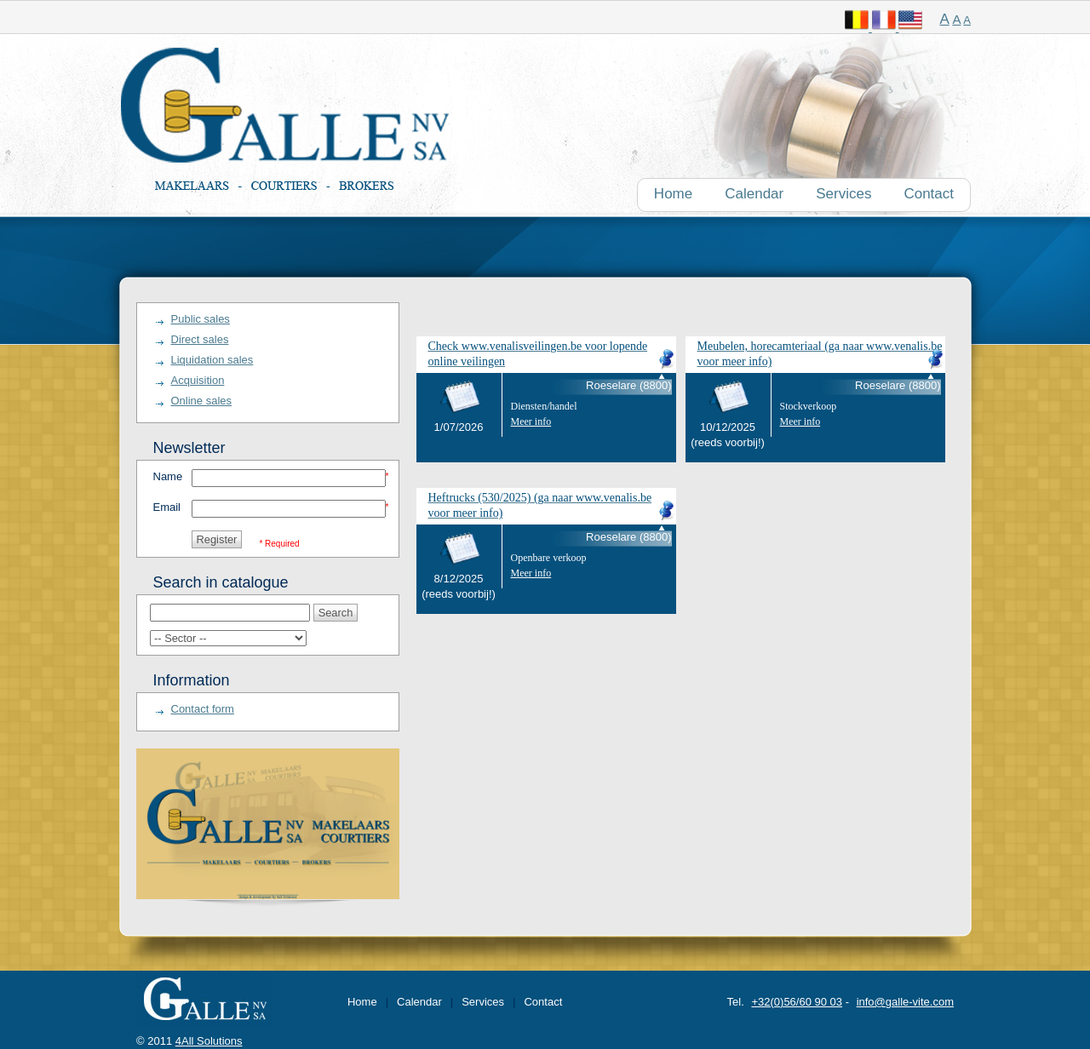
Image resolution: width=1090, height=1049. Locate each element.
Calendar (419, 1001)
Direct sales (200, 339)
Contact (543, 1001)
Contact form (202, 708)
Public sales (200, 318)
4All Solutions (209, 1041)
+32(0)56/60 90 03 (796, 1001)
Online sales (201, 400)
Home (362, 1001)
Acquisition (198, 380)
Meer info (531, 421)
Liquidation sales (212, 359)
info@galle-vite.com (905, 1001)
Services (483, 1001)
